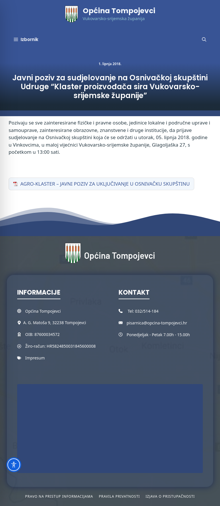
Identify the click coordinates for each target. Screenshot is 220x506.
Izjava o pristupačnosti (170, 496)
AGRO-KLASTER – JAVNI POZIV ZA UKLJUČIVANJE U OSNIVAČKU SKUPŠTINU (105, 183)
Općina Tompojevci (119, 11)
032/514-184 (146, 311)
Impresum (35, 358)
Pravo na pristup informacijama (59, 496)
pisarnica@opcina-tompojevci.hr (157, 323)
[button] (204, 39)
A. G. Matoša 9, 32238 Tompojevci (54, 322)
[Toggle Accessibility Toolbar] (14, 465)
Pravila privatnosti (119, 496)
